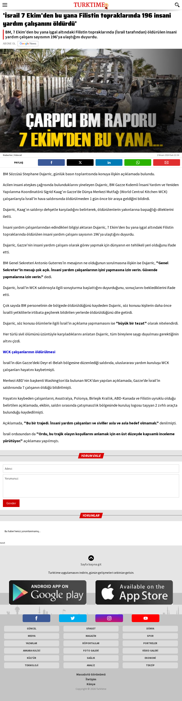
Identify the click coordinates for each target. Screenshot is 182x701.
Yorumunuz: (91, 486)
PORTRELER (150, 643)
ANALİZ (91, 665)
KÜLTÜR (31, 658)
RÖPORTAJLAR (90, 643)
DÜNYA (150, 628)
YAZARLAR (31, 643)
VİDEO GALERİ (150, 650)
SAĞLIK (91, 658)
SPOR (150, 636)
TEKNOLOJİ (31, 665)
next (2, 543)
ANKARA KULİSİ (31, 650)
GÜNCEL (31, 628)
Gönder (11, 503)
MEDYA (31, 636)
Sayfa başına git (91, 560)
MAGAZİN (91, 636)
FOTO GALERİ (91, 650)
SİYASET (91, 628)
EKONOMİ (150, 658)
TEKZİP (150, 665)
